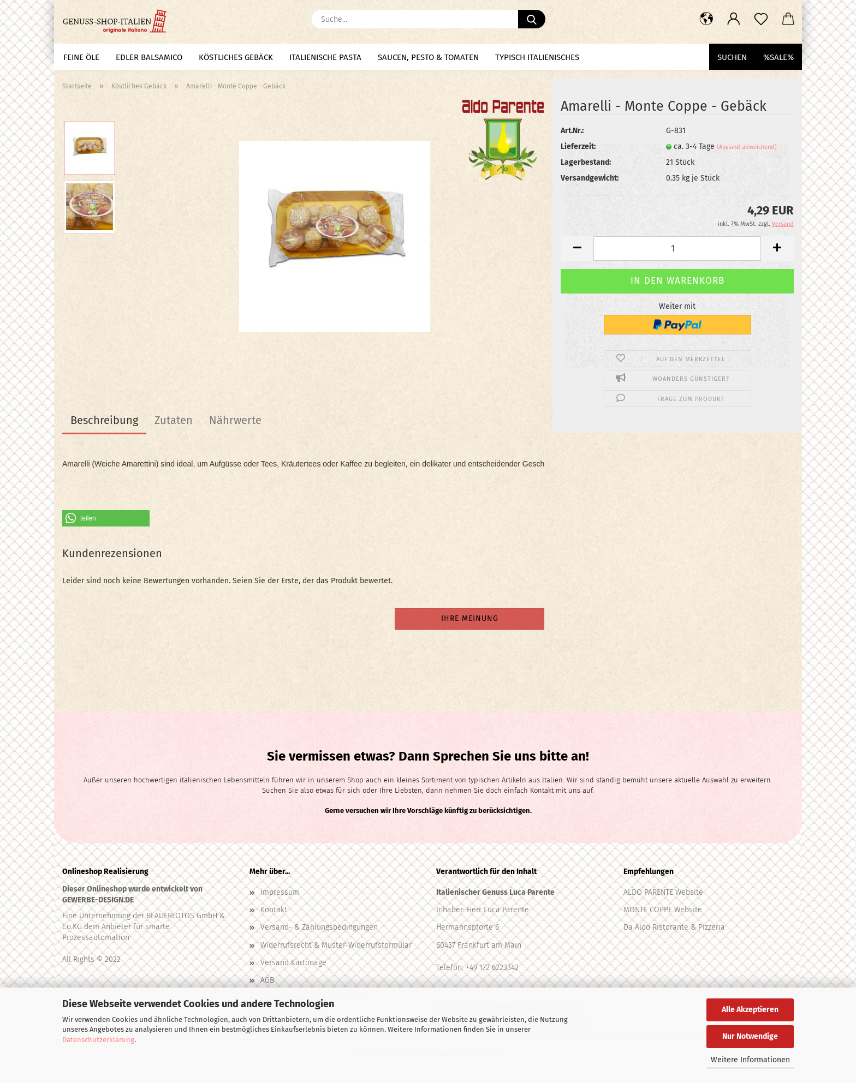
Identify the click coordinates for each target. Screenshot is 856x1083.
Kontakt (273, 909)
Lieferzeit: (578, 146)
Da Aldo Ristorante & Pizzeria (674, 926)
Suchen (732, 57)
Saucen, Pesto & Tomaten (428, 57)
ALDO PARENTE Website (663, 891)
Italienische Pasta (325, 57)
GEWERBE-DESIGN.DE (98, 899)
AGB (267, 979)
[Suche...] (531, 19)
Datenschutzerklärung (98, 1040)
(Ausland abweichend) (747, 147)
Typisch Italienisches (537, 57)
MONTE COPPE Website (662, 909)
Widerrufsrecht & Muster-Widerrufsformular (336, 944)
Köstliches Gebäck (236, 57)
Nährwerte (235, 420)
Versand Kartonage (293, 962)
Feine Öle (81, 57)
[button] (706, 19)
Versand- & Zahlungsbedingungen (319, 926)
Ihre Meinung (469, 618)
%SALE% (778, 57)
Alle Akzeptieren (750, 1009)
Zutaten (173, 420)
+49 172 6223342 (492, 967)
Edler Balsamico (149, 57)
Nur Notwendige (750, 1036)
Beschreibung (104, 420)
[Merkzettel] (761, 19)
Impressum (279, 891)
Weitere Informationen (750, 1059)
